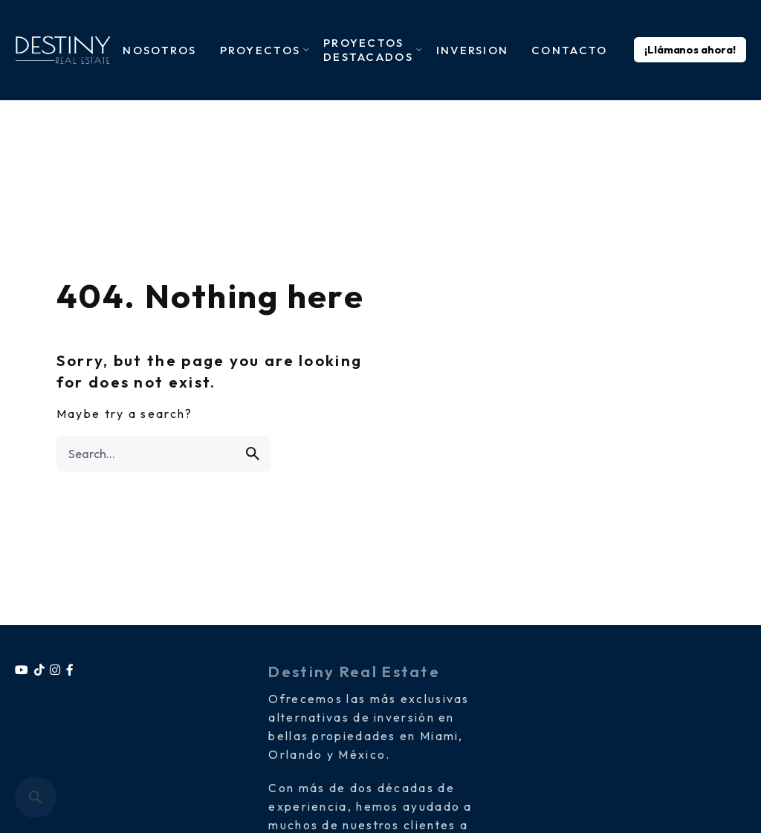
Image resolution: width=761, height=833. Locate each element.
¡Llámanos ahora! (690, 49)
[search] (253, 453)
